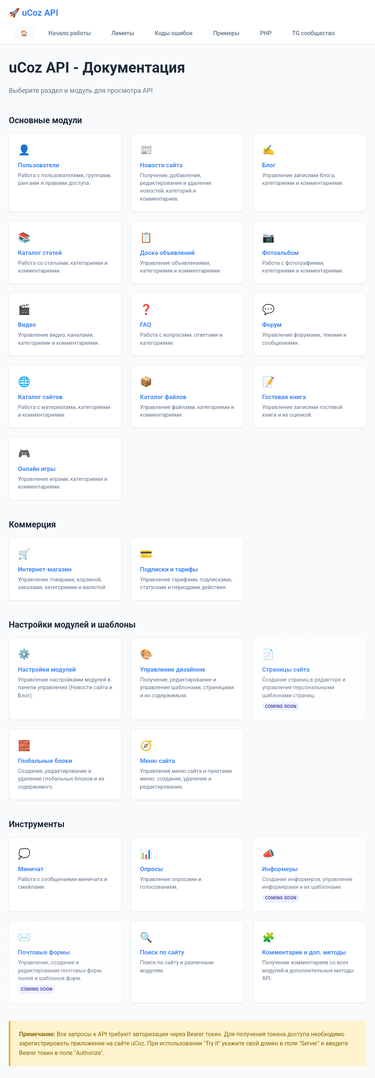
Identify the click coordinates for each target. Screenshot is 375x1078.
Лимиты (122, 33)
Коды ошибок (174, 33)
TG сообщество (313, 33)
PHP (266, 33)
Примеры (226, 33)
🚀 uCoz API (33, 13)
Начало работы (69, 33)
